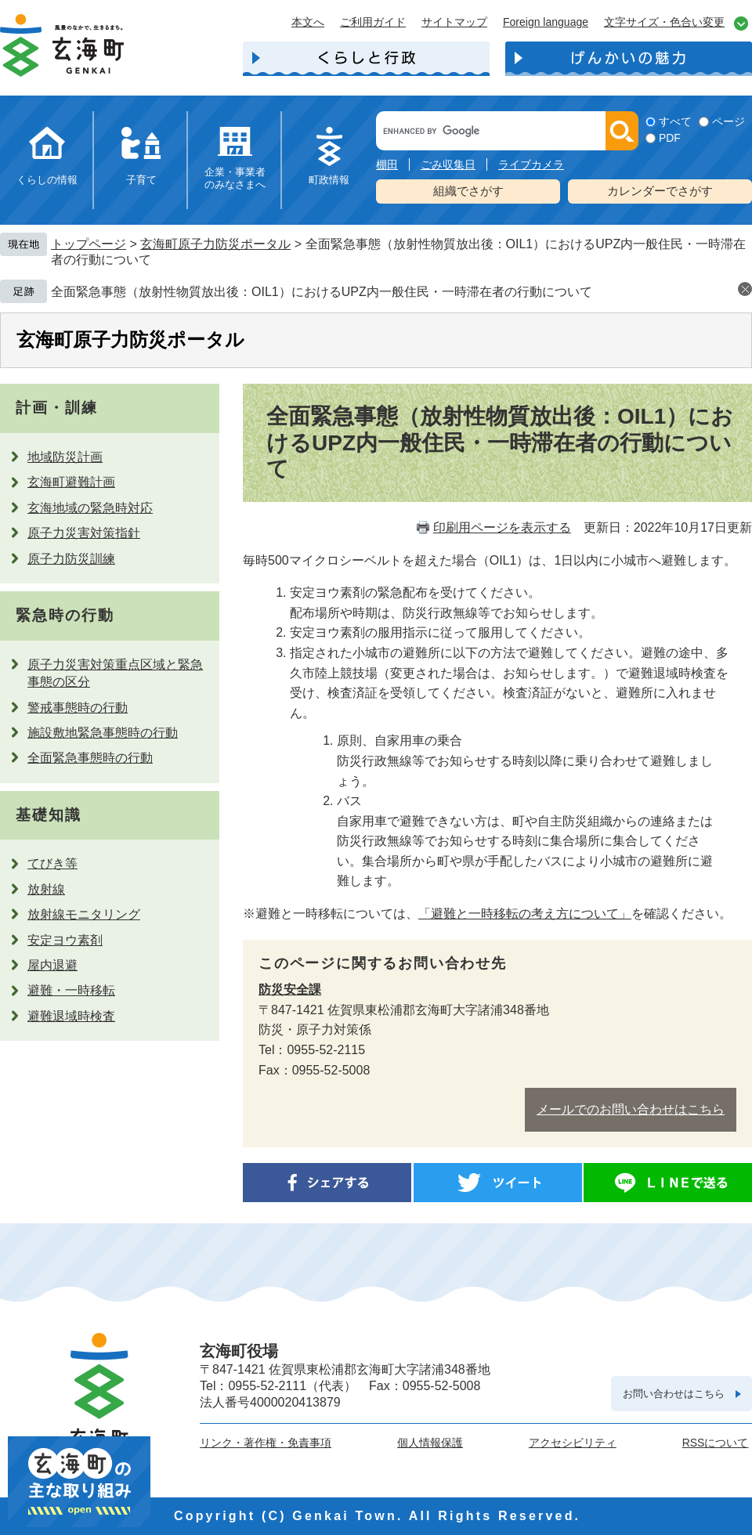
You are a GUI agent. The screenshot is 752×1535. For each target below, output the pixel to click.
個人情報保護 (430, 1442)
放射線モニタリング (83, 914)
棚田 (387, 164)
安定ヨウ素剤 (65, 940)
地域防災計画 (65, 457)
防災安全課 (289, 989)
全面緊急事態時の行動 (90, 757)
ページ (728, 121)
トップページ (88, 244)
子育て (141, 180)
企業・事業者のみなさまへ (235, 178)
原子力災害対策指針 (83, 533)
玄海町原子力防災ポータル (215, 244)
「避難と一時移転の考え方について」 (524, 913)
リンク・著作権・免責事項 (265, 1442)
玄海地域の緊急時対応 (90, 508)
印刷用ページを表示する (502, 527)
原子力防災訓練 (71, 558)
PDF (670, 138)
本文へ (307, 22)
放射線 (46, 889)
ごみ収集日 (448, 164)
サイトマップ (454, 22)
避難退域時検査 (71, 1016)
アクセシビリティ (572, 1442)
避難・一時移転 (71, 990)
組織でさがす (468, 190)
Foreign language (545, 22)
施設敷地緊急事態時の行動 (102, 732)
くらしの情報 (47, 180)
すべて (675, 121)
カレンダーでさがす (660, 190)
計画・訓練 (57, 407)
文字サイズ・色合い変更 (664, 22)
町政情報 (329, 180)
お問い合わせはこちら (674, 1394)
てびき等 (52, 863)
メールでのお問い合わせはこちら (631, 1109)
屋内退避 (52, 965)
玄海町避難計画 (71, 482)
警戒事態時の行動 (77, 707)
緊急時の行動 (65, 615)
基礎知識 (48, 815)
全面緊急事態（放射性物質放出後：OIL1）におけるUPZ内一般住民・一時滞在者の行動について (321, 291)
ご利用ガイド (373, 22)
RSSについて (715, 1442)
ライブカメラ (531, 164)
